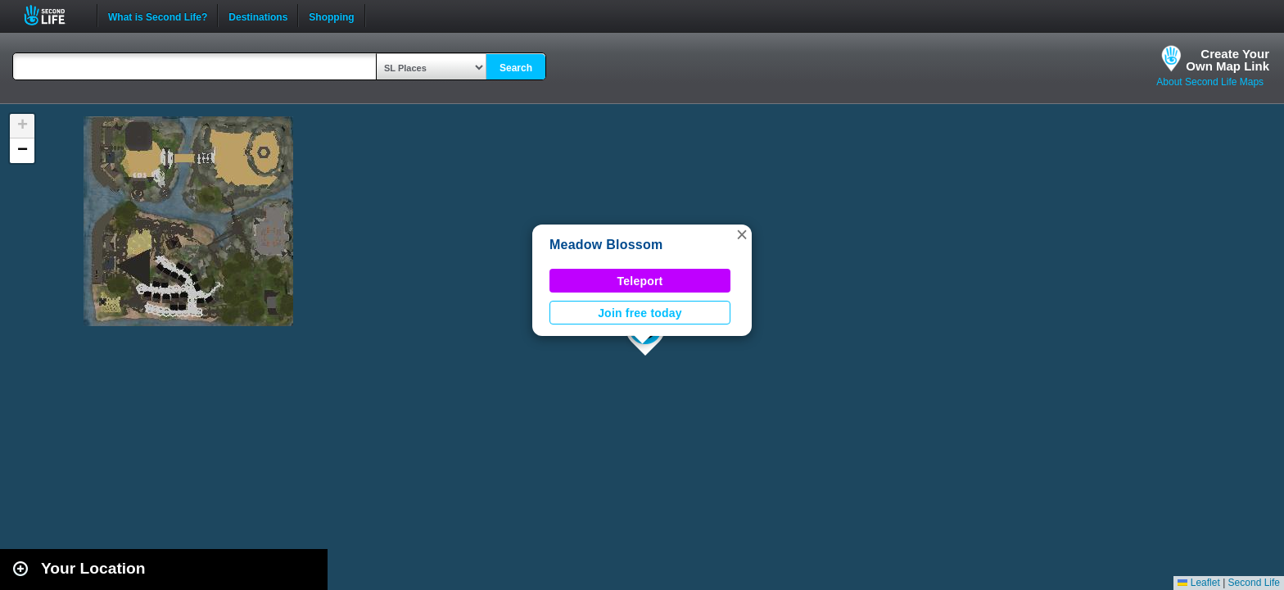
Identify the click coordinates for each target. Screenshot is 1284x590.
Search (516, 68)
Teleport (640, 281)
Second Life (53, 15)
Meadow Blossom (606, 245)
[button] (742, 234)
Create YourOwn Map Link (1227, 60)
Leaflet (1198, 582)
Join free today (640, 313)
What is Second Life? (157, 15)
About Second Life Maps (1210, 82)
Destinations (257, 15)
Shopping (331, 15)
